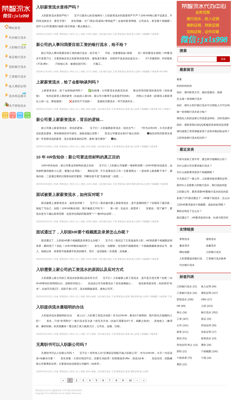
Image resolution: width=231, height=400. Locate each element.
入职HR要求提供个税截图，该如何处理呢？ (201, 204)
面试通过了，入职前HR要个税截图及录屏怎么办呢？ (82, 232)
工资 (114, 34)
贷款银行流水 (15, 66)
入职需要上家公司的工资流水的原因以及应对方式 (79, 269)
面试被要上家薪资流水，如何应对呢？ (70, 194)
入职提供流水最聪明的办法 (60, 307)
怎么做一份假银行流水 (189, 98)
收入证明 (136, 34)
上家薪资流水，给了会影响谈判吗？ (68, 82)
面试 (182, 338)
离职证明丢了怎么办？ (189, 211)
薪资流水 (208, 338)
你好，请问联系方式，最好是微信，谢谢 (199, 92)
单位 (182, 312)
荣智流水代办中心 (16, 11)
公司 (182, 325)
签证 (206, 318)
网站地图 (184, 252)
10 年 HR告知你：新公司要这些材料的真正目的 (78, 157)
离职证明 (136, 184)
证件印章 (5, 115)
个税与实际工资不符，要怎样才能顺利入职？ (202, 159)
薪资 (129, 34)
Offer (165, 71)
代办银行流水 (15, 37)
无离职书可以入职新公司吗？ (62, 344)
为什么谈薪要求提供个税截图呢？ (196, 172)
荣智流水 (122, 34)
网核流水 (20, 115)
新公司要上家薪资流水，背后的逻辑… (70, 119)
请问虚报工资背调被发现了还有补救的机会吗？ (203, 131)
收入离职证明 (15, 86)
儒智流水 (211, 239)
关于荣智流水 (15, 105)
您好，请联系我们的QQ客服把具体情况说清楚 (203, 124)
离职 (206, 344)
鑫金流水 (184, 245)
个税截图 (145, 34)
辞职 (182, 351)
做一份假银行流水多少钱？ (192, 111)
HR (161, 71)
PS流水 (12, 115)
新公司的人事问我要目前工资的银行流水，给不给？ (81, 44)
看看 (179, 79)
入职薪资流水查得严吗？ (58, 7)
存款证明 (27, 115)
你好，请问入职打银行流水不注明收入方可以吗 (203, 105)
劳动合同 (208, 325)
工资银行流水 (15, 76)
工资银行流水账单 (216, 258)
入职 (100, 34)
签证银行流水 (15, 57)
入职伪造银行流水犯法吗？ (192, 137)
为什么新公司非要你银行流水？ (194, 165)
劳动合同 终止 (187, 344)
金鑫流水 (211, 245)
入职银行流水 (213, 252)
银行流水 (107, 34)
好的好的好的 (184, 85)
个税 (206, 357)
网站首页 (12, 27)
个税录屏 (154, 34)
